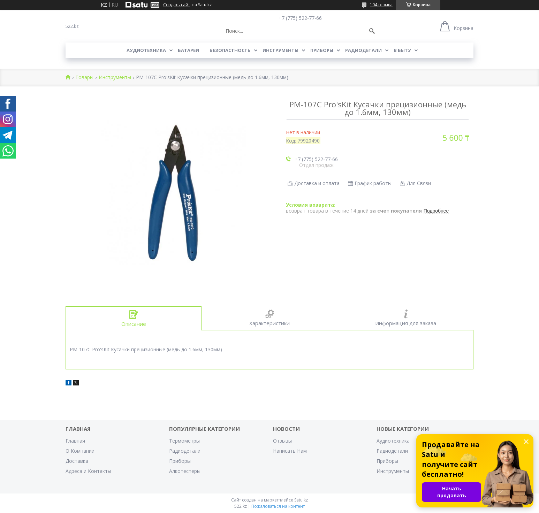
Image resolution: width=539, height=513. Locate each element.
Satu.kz (301, 500)
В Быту (402, 50)
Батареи (188, 50)
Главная (75, 440)
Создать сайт (176, 4)
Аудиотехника (146, 50)
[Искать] (372, 31)
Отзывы (282, 440)
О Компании (80, 450)
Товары (84, 78)
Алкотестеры (184, 471)
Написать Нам (290, 450)
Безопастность (230, 50)
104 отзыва (381, 5)
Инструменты (280, 50)
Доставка (77, 461)
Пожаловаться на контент (278, 506)
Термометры (184, 440)
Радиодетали (363, 50)
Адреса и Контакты (88, 471)
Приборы (321, 50)
